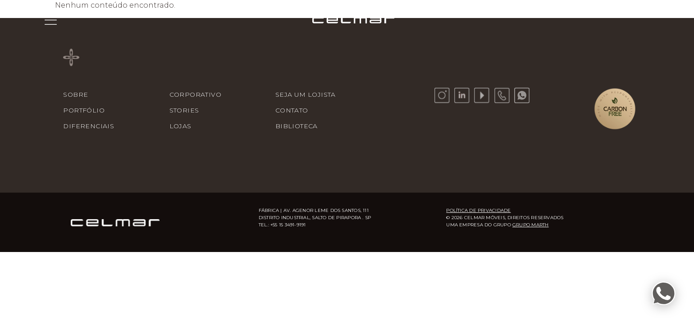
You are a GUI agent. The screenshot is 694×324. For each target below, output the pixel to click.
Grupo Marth (530, 225)
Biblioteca (296, 126)
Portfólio (84, 110)
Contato (291, 110)
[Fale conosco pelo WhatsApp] (663, 293)
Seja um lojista (305, 94)
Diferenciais (88, 126)
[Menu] (51, 19)
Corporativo (195, 94)
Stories (184, 110)
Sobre (75, 94)
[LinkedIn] (462, 95)
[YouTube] (481, 95)
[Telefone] (502, 95)
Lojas (180, 126)
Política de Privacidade (478, 210)
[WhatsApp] (522, 95)
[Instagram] (442, 95)
